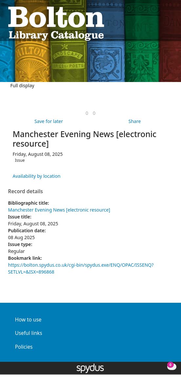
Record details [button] (25, 192)
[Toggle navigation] (169, 23)
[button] (161, 23)
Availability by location (37, 176)
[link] (87, 113)
